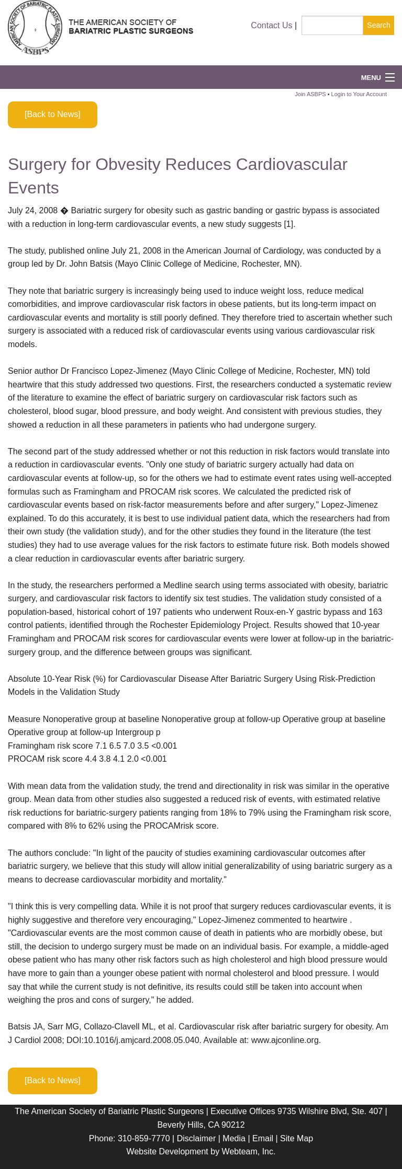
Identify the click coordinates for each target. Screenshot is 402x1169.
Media (233, 1138)
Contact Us (271, 25)
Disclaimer (196, 1138)
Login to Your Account (359, 94)
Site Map (296, 1138)
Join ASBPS (310, 94)
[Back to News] (53, 114)
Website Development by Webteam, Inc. (201, 1151)
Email (262, 1138)
